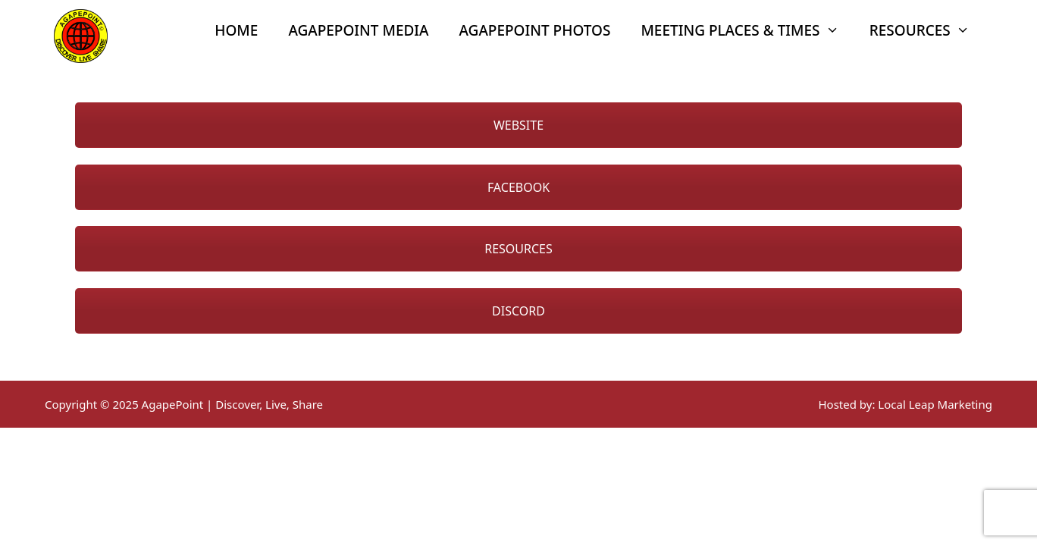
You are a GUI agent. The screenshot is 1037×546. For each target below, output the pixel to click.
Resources (927, 30)
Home (236, 30)
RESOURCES (518, 248)
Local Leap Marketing (935, 404)
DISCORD (518, 311)
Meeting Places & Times (747, 30)
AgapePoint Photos (535, 30)
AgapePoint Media (358, 30)
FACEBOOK (518, 187)
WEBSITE (518, 125)
